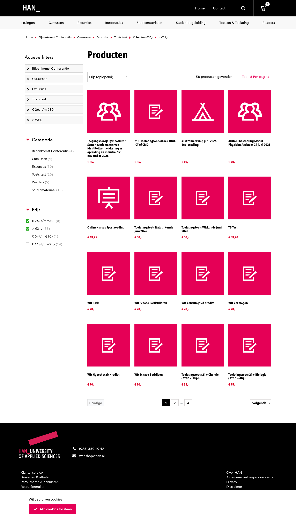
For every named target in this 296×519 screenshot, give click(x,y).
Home (200, 8)
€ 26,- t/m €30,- (140, 37)
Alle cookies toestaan (53, 509)
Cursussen (82, 37)
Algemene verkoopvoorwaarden (250, 477)
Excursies (100, 37)
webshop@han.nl (92, 456)
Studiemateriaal (47, 190)
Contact (219, 8)
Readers (40, 182)
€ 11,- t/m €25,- (44, 244)
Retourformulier (33, 487)
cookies (56, 499)
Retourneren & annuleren (40, 482)
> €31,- (38, 229)
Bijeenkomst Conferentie (53, 37)
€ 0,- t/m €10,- (42, 236)
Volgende (261, 403)
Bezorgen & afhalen (35, 477)
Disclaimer (234, 487)
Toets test (118, 37)
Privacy (231, 482)
